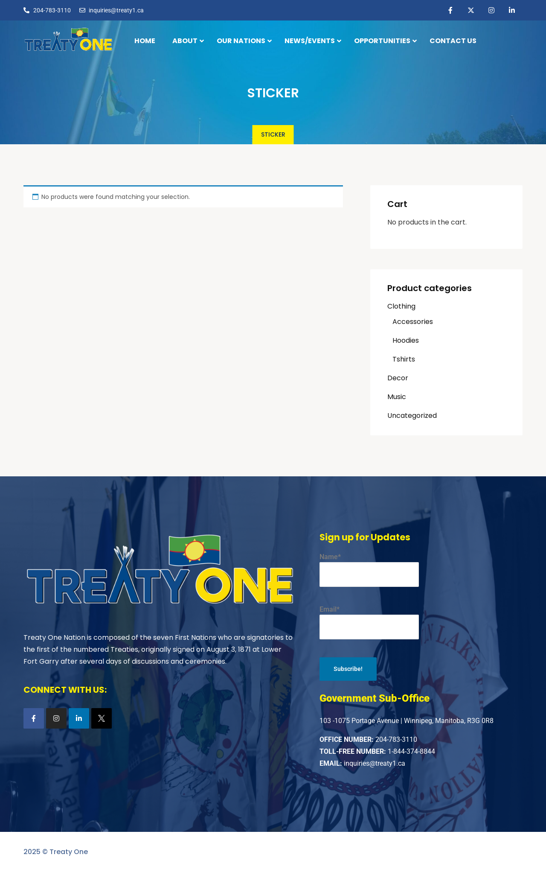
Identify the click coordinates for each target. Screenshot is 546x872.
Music (396, 397)
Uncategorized (412, 415)
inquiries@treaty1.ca (374, 763)
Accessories (412, 322)
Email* (369, 622)
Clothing (401, 306)
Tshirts (403, 359)
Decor (397, 378)
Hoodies (405, 340)
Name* (369, 570)
